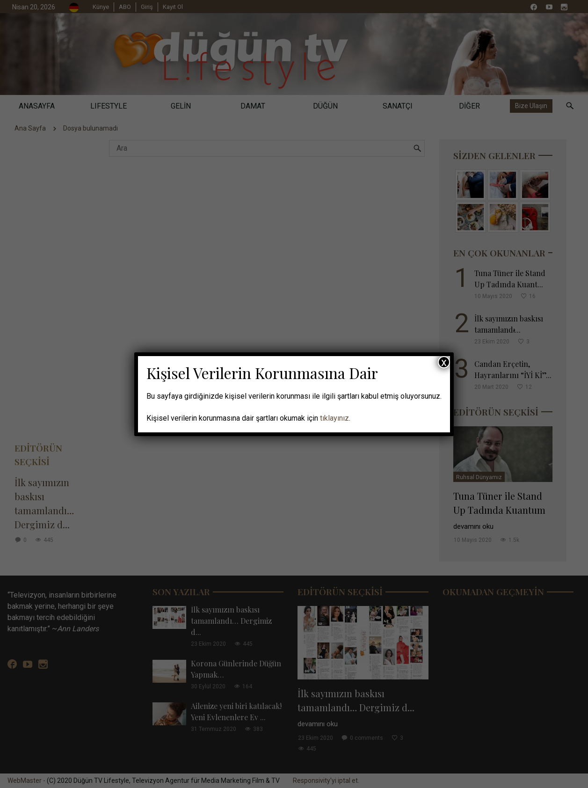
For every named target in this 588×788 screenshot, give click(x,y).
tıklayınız (334, 418)
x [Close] (444, 362)
